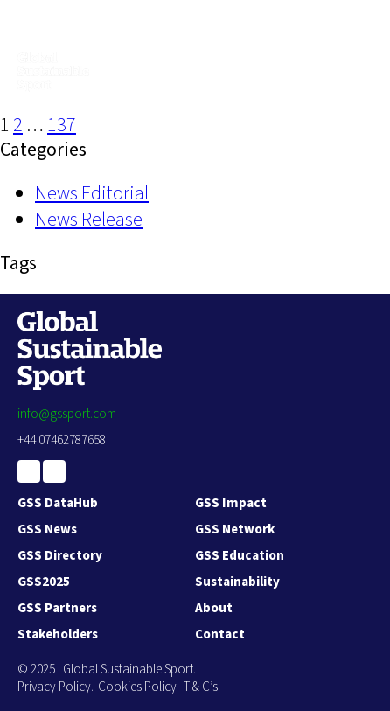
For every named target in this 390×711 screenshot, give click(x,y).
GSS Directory (59, 556)
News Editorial (92, 193)
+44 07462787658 (61, 440)
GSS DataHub (57, 503)
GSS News (47, 529)
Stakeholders (57, 634)
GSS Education (239, 556)
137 (61, 125)
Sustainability (237, 582)
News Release (89, 220)
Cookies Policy (137, 687)
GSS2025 (43, 582)
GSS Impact (231, 503)
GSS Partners (57, 608)
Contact (220, 634)
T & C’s (201, 687)
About (214, 608)
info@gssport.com (66, 414)
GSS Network (235, 529)
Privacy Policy (54, 687)
